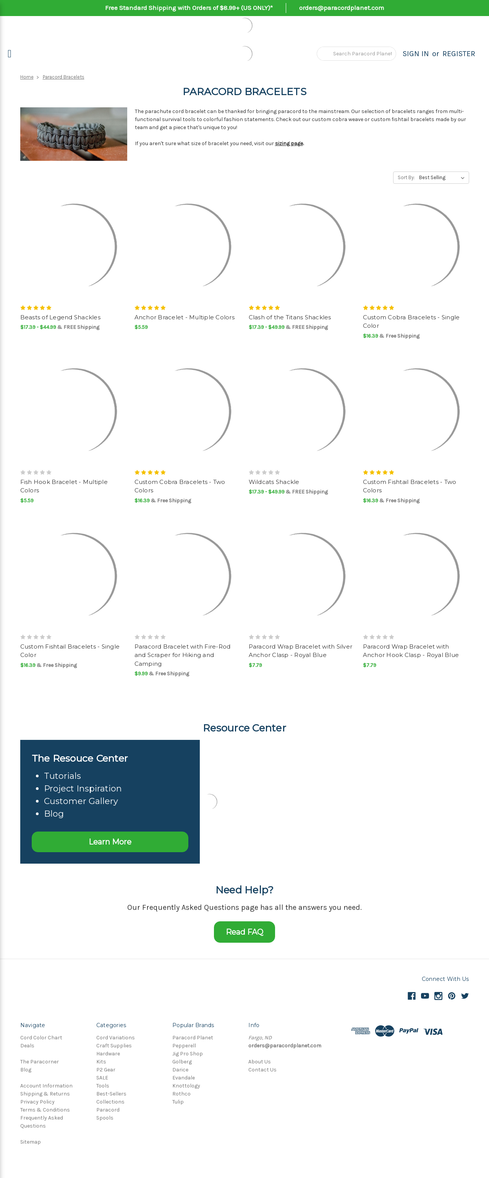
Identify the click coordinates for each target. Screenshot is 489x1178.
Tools (102, 1086)
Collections (110, 1102)
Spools (104, 1118)
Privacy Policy (37, 1102)
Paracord (108, 1110)
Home (27, 77)
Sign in (416, 53)
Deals (27, 1045)
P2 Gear (105, 1069)
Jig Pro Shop (187, 1053)
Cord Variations (115, 1037)
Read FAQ (244, 932)
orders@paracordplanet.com (341, 7)
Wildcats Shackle (274, 481)
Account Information (46, 1086)
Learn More (110, 841)
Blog (25, 1069)
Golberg (182, 1061)
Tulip (178, 1102)
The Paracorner (39, 1061)
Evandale (183, 1077)
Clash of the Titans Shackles (290, 317)
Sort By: (406, 177)
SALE (102, 1077)
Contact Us (262, 1069)
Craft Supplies (114, 1045)
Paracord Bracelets (63, 77)
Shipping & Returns (45, 1094)
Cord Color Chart (41, 1037)
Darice (180, 1069)
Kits (101, 1061)
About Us (259, 1061)
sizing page (289, 143)
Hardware (108, 1053)
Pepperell (184, 1045)
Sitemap (30, 1142)
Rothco (181, 1094)
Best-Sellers (111, 1094)
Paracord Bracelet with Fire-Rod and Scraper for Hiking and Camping (182, 655)
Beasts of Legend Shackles (60, 317)
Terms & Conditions (45, 1110)
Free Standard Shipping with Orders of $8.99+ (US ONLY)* (189, 7)
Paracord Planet (192, 1037)
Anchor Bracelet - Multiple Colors (184, 317)
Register (458, 53)
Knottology (186, 1086)
